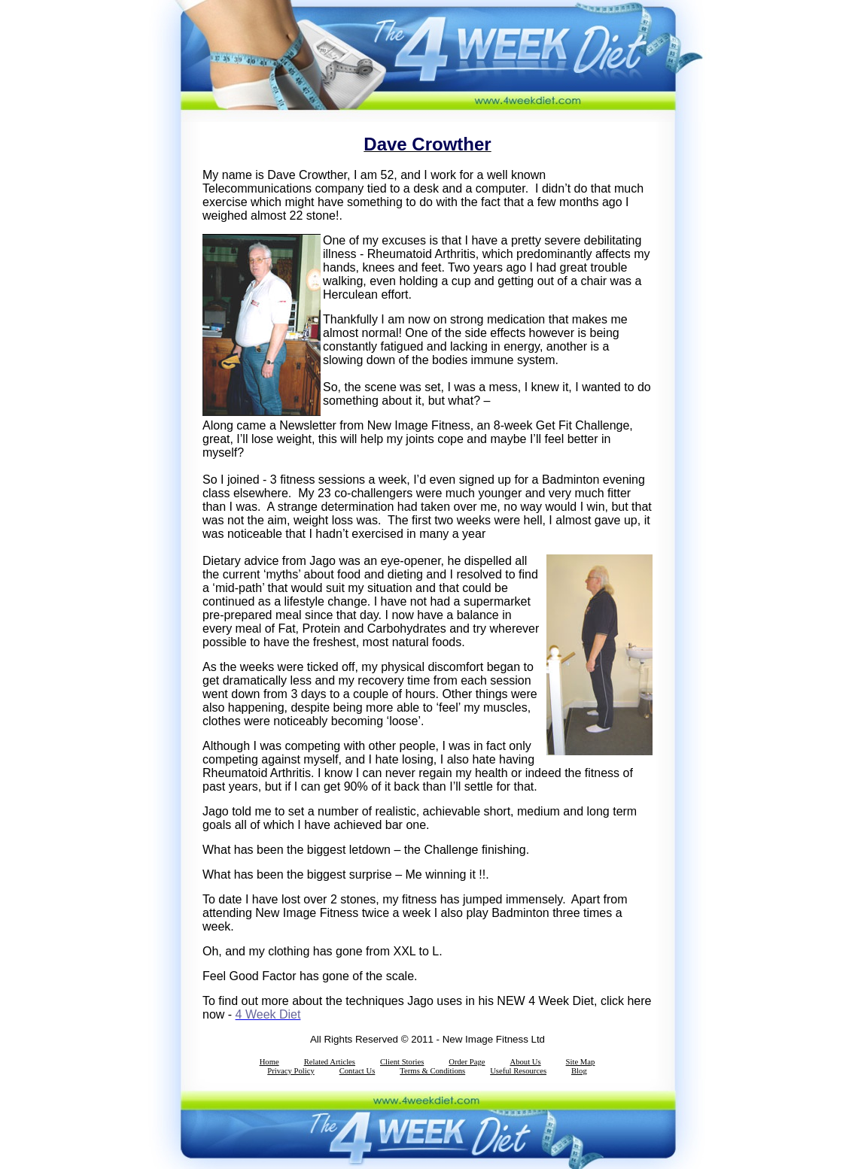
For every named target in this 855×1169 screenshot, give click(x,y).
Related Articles (329, 1062)
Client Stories (402, 1062)
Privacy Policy (290, 1071)
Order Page (467, 1062)
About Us (525, 1062)
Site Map (580, 1062)
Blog (579, 1071)
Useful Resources (518, 1071)
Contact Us (357, 1071)
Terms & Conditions (432, 1071)
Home (269, 1062)
